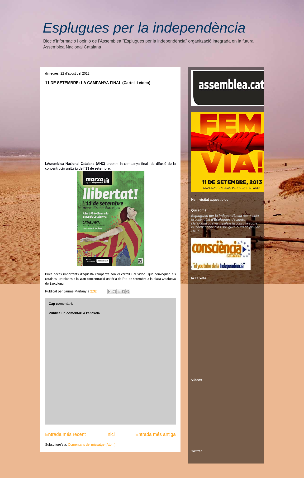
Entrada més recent (65, 434)
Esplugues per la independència (144, 28)
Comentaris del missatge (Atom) (91, 444)
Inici (110, 434)
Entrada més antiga (155, 434)
